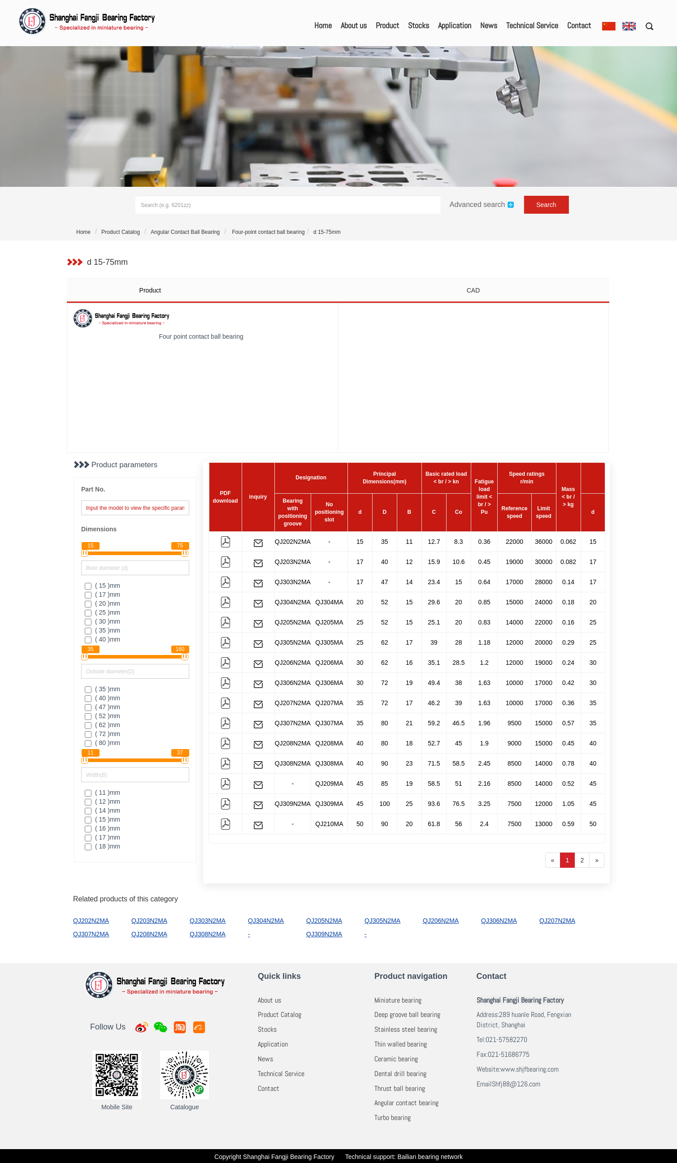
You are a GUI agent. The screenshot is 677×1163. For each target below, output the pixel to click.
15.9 (434, 561)
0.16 (568, 622)
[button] (646, 25)
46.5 (458, 723)
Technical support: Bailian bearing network (404, 1156)
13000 (543, 823)
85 (384, 783)
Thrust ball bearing (399, 1088)
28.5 (458, 662)
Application (454, 25)
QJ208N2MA (293, 743)
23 (409, 763)
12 (409, 561)
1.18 (484, 642)
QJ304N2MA (293, 602)
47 (384, 582)
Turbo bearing (392, 1117)
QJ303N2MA (293, 582)
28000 (543, 582)
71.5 (434, 763)
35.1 (434, 662)
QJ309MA (329, 803)
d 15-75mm (327, 232)
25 (360, 622)
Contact (579, 25)
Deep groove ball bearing (407, 1014)
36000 (543, 541)
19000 (514, 561)
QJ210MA (329, 823)
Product (387, 25)
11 (409, 541)
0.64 (484, 582)
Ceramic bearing (396, 1059)
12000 (514, 642)
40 (384, 561)
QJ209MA (329, 783)
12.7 (434, 541)
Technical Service (532, 25)
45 (458, 743)
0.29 (568, 642)
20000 (543, 642)
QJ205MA (329, 622)
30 (360, 662)
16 (409, 662)
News (488, 25)
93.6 (434, 803)
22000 (514, 541)
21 (409, 723)
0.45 (484, 561)
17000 (514, 582)
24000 (543, 602)
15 (360, 541)
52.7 (434, 743)
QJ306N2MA (293, 682)
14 (409, 582)
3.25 (484, 803)
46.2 (434, 702)
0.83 (484, 622)
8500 (514, 763)
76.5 (458, 803)
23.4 (434, 582)
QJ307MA (329, 723)
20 (360, 602)
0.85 (484, 602)
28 (458, 642)
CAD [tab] (473, 290)
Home (323, 25)
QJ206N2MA (293, 662)
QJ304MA (329, 602)
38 (458, 682)
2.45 (484, 763)
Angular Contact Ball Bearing (185, 232)
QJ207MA (329, 702)
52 (384, 602)
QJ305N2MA (293, 642)
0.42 (568, 682)
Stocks (418, 25)
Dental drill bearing (400, 1073)
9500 (514, 723)
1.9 (484, 743)
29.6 (434, 602)
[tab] (202, 290)
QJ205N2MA (293, 622)
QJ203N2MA (293, 561)
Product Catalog (120, 232)
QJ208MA (329, 743)
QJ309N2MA (293, 803)
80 (384, 723)
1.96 (484, 723)
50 (360, 823)
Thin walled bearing (400, 1044)
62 (384, 642)
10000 (514, 682)
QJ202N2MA (293, 541)
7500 (514, 803)
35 (384, 541)
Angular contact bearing (406, 1102)
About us (354, 25)
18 (409, 743)
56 (458, 823)
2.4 (484, 823)
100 (384, 803)
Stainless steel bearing (405, 1029)
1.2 (484, 662)
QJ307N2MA (293, 723)
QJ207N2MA (293, 702)
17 (360, 561)
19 (409, 682)
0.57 (568, 723)
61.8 (434, 823)
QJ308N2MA (293, 763)
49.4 (434, 682)
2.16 (484, 783)
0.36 (484, 541)
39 (434, 642)
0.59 (568, 823)
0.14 (568, 582)
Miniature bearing (397, 1000)
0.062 (568, 541)
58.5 (458, 763)
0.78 (568, 763)
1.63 (484, 682)
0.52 (568, 783)
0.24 (568, 662)
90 (384, 763)
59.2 (434, 723)
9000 (514, 743)
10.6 (458, 561)
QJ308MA (329, 763)
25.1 (434, 622)
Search (546, 204)
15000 (514, 602)
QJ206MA (329, 662)
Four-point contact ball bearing (267, 232)
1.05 (568, 803)
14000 (514, 622)
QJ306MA (329, 682)
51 (458, 783)
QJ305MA (329, 642)
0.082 (568, 561)
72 (384, 682)
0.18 (568, 602)
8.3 (458, 541)
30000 (543, 561)
